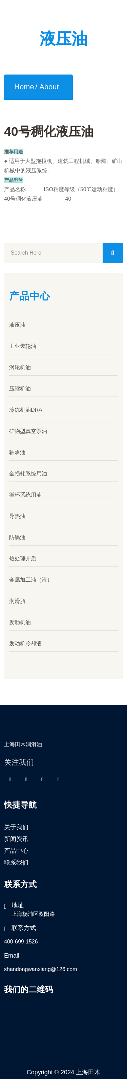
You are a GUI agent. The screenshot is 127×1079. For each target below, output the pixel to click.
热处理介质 (22, 556)
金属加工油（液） (30, 577)
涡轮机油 (20, 365)
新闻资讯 (16, 836)
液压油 (17, 322)
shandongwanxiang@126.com (40, 967)
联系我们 (16, 860)
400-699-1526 (21, 939)
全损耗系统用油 (28, 471)
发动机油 (20, 620)
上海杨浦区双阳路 (33, 911)
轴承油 (17, 450)
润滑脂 (17, 599)
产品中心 (16, 848)
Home (24, 84)
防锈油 (17, 535)
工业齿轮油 (22, 344)
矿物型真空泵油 (28, 429)
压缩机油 (20, 386)
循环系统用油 (25, 492)
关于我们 (16, 824)
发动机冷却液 (25, 641)
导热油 (17, 514)
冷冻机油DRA (25, 407)
